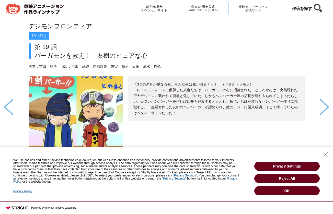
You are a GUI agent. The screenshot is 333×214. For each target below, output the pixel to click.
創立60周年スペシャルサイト (154, 8)
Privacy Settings (287, 166)
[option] (166, 98)
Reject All (287, 178)
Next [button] (324, 107)
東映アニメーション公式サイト (254, 8)
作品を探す (302, 8)
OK (287, 191)
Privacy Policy (22, 191)
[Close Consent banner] (325, 154)
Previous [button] (8, 107)
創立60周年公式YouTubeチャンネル (203, 8)
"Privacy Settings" (185, 175)
